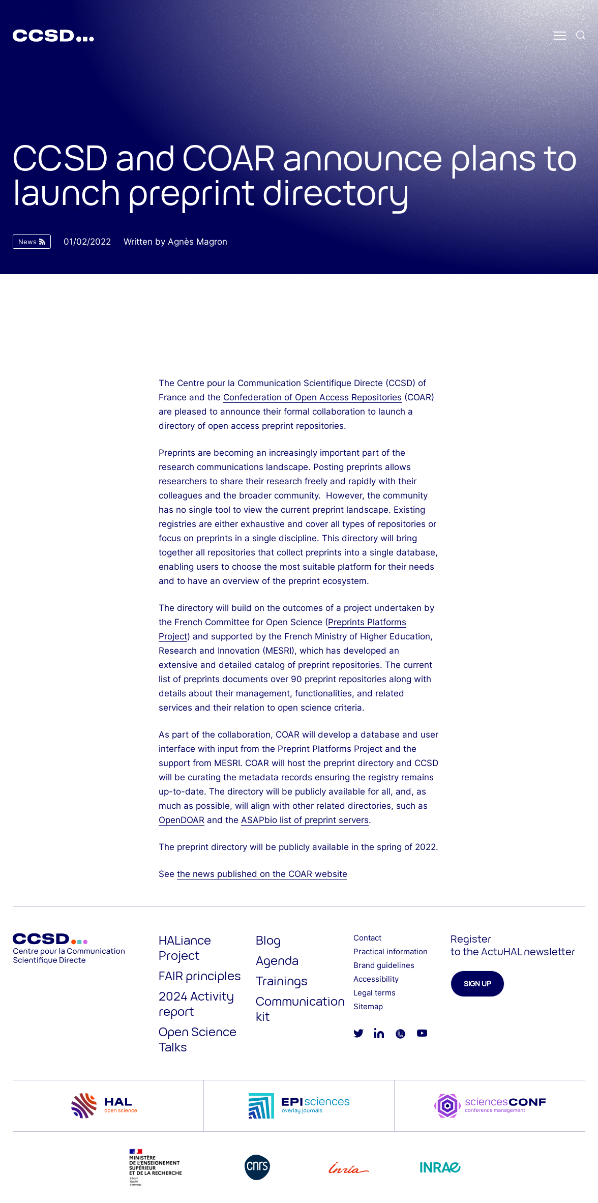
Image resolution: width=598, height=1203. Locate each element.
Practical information (390, 951)
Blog (268, 939)
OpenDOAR (181, 820)
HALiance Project (185, 947)
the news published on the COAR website (262, 874)
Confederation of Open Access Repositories (312, 397)
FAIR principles (200, 975)
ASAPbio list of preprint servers (305, 820)
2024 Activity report (196, 1003)
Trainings (282, 980)
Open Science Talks (197, 1039)
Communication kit (300, 1008)
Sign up (477, 983)
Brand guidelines (383, 965)
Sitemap (368, 1006)
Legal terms (374, 992)
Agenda (277, 960)
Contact (367, 938)
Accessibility (376, 979)
